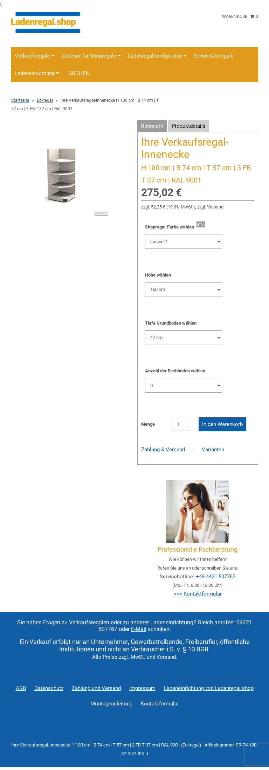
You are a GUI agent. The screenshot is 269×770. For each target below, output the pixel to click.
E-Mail (138, 629)
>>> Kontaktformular (198, 594)
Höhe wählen (158, 275)
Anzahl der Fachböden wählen (175, 370)
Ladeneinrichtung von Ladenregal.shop (209, 688)
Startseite (20, 100)
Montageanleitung (111, 704)
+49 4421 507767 (215, 576)
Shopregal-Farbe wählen (170, 227)
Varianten (213, 449)
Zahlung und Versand (96, 688)
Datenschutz (48, 688)
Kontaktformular (160, 704)
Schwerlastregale (213, 56)
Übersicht (152, 126)
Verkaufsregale (35, 56)
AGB (21, 688)
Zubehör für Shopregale (91, 56)
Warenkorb (240, 16)
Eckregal (45, 100)
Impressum (142, 688)
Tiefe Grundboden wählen (170, 323)
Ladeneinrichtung (37, 73)
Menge (148, 424)
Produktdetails (189, 126)
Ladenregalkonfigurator (157, 56)
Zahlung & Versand (163, 449)
